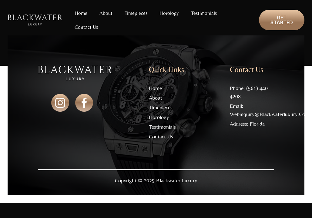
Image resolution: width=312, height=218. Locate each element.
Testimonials (204, 13)
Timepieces (136, 13)
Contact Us (86, 27)
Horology (169, 13)
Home (81, 13)
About (105, 13)
